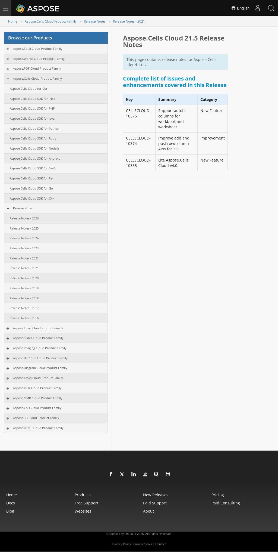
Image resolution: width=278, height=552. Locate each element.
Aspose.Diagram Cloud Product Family (40, 368)
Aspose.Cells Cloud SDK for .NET (32, 99)
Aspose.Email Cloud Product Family (38, 328)
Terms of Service (143, 544)
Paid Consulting (225, 503)
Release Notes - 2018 (24, 298)
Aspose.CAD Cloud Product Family (37, 408)
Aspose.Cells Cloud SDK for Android (35, 158)
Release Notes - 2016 (24, 318)
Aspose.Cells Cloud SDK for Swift (33, 168)
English (240, 8)
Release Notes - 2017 (24, 308)
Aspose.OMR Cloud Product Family (37, 398)
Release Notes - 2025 (24, 228)
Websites (83, 511)
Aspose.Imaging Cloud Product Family (40, 348)
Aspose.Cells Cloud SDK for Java (32, 118)
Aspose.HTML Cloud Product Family (38, 428)
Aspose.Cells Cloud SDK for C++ (32, 198)
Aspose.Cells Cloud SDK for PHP (32, 108)
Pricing (217, 494)
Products (83, 494)
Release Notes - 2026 (24, 218)
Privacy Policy (121, 544)
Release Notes (95, 21)
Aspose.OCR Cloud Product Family (37, 388)
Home (12, 21)
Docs (10, 503)
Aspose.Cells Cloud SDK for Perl (32, 178)
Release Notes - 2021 (129, 21)
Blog (10, 511)
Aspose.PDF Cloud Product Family (37, 68)
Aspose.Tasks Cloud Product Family (38, 378)
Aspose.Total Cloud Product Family (37, 48)
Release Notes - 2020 (24, 278)
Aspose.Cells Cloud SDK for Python (34, 128)
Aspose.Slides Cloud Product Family (38, 338)
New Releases (155, 494)
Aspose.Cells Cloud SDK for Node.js (34, 148)
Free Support (86, 503)
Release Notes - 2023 (24, 248)
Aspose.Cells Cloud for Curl (29, 88)
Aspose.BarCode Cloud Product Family (40, 358)
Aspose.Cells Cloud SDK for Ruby (33, 138)
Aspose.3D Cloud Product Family (36, 418)
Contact (160, 544)
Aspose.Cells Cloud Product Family (51, 21)
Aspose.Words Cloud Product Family (39, 59)
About (148, 511)
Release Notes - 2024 (24, 238)
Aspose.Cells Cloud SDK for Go (31, 188)
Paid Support (155, 503)
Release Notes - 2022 (24, 258)
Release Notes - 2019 (24, 288)
